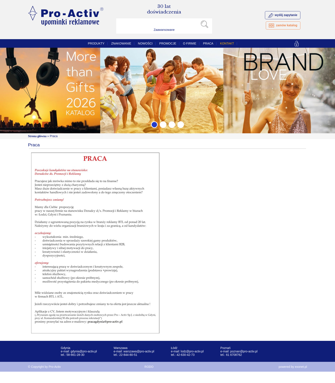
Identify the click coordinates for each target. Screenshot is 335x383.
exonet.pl (301, 366)
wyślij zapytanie (286, 15)
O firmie (189, 43)
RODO (148, 366)
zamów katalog (286, 25)
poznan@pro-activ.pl (243, 351)
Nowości (145, 43)
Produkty (96, 43)
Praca (208, 43)
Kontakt (227, 43)
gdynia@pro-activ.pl (84, 351)
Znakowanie (121, 43)
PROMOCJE (167, 43)
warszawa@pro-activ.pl (138, 351)
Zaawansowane (164, 29)
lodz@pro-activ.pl (192, 351)
